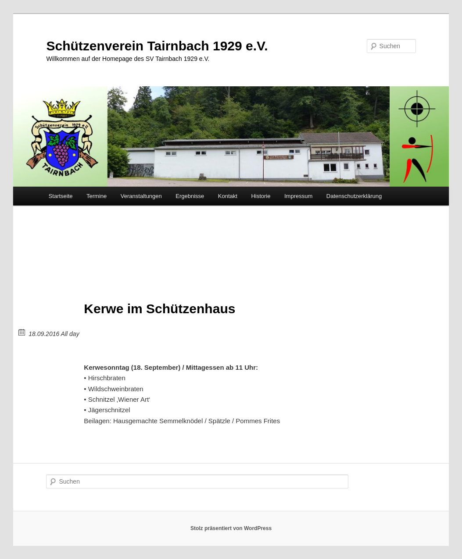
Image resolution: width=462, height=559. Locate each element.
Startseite (61, 196)
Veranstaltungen (141, 196)
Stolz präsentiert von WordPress (231, 528)
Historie (260, 196)
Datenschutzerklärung (354, 196)
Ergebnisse (189, 196)
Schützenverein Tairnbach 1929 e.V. (157, 46)
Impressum (298, 196)
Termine (96, 196)
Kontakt (227, 196)
